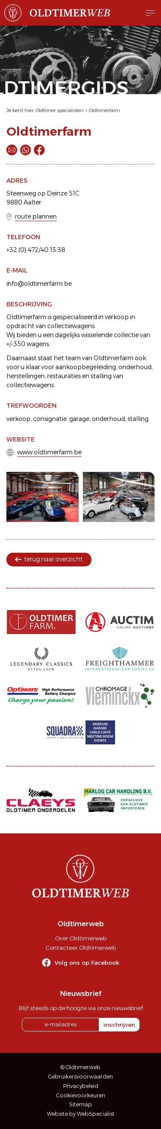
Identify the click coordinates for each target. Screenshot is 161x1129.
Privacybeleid (80, 1086)
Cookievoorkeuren (80, 1095)
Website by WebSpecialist (81, 1114)
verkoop (18, 419)
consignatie (50, 419)
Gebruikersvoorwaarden (80, 1076)
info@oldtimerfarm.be (39, 283)
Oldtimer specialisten (60, 110)
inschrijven (119, 1024)
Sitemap (80, 1104)
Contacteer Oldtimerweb (81, 947)
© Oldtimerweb (80, 1067)
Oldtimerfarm (104, 110)
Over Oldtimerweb (80, 938)
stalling (138, 419)
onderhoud (108, 419)
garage (79, 419)
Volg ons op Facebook (87, 962)
